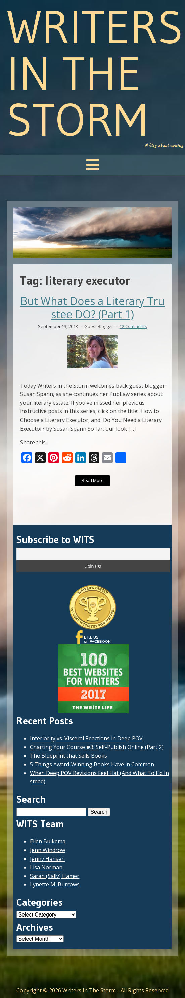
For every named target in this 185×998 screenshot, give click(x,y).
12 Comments (133, 326)
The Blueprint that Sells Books (68, 755)
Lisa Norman (46, 867)
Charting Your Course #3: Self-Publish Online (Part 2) (97, 747)
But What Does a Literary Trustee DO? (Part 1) (92, 308)
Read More (93, 480)
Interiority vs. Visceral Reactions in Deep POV (86, 738)
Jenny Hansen (47, 859)
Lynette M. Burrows (55, 884)
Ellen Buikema (47, 841)
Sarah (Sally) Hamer (54, 876)
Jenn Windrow (47, 850)
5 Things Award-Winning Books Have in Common (92, 764)
